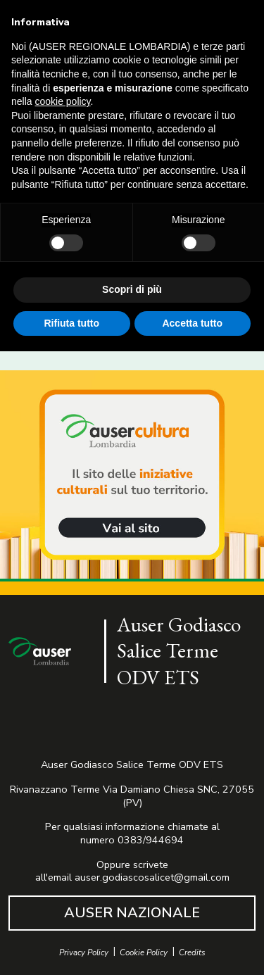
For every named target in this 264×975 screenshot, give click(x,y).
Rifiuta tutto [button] (71, 323)
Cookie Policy (144, 953)
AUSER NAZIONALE (132, 912)
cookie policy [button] (62, 101)
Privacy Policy (83, 953)
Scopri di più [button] (132, 289)
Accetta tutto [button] (192, 323)
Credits (192, 953)
